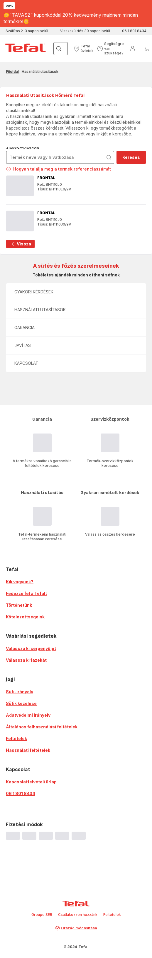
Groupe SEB (41, 914)
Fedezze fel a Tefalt (26, 593)
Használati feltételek (28, 750)
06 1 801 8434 (20, 793)
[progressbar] (13, 836)
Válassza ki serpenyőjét (31, 648)
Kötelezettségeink (25, 616)
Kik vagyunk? (19, 581)
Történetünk (19, 605)
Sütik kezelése (21, 703)
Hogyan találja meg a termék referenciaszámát (58, 168)
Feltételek (16, 738)
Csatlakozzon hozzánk (77, 914)
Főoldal (12, 71)
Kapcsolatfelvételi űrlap (31, 781)
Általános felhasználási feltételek (41, 726)
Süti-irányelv (19, 691)
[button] (84, 48)
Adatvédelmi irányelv (28, 715)
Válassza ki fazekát (26, 660)
